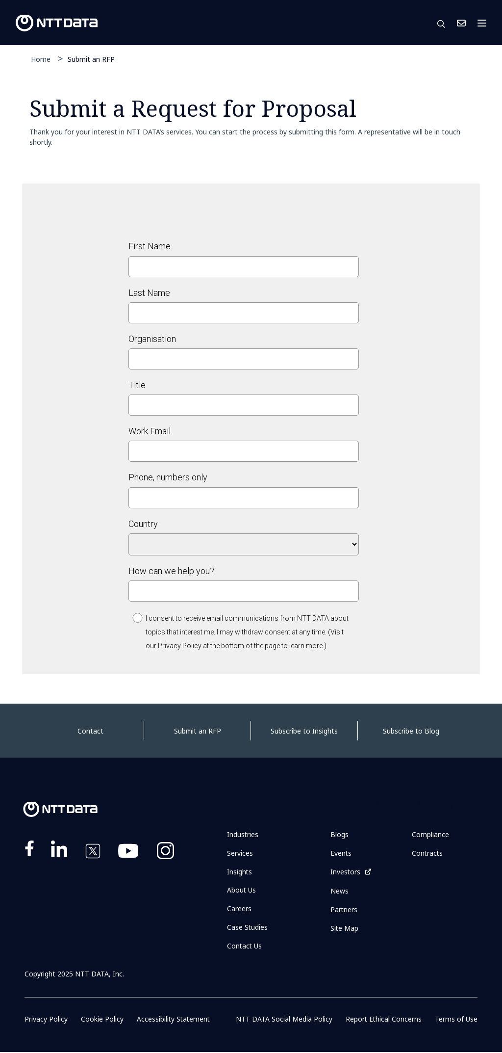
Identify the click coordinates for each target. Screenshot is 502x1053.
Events (341, 853)
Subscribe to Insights (304, 731)
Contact (90, 731)
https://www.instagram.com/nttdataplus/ (165, 853)
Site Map (344, 928)
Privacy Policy (46, 1020)
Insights (239, 871)
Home (40, 59)
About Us (241, 890)
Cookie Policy (101, 1020)
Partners (344, 909)
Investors (345, 871)
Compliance (430, 834)
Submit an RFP (91, 58)
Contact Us (461, 23)
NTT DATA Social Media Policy (284, 1020)
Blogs (339, 834)
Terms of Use (456, 1020)
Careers (239, 909)
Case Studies (247, 927)
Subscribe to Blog (411, 731)
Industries (243, 834)
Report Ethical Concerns (383, 1020)
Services (240, 853)
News (339, 890)
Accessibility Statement (173, 1020)
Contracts (428, 853)
